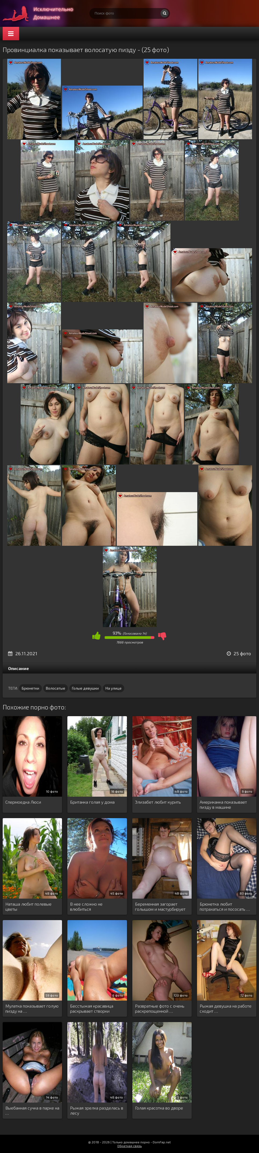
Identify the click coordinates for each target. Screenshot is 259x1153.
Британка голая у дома (92, 801)
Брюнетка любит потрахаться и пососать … (225, 906)
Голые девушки (85, 688)
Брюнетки (30, 688)
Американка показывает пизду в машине (223, 804)
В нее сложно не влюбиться (86, 906)
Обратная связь (129, 1146)
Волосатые (55, 688)
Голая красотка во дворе (159, 1107)
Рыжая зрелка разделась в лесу (96, 1110)
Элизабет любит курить (158, 801)
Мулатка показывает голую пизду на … (32, 1008)
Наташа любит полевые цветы (28, 906)
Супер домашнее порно (43, 13)
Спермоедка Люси (23, 801)
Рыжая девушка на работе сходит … (225, 1008)
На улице (113, 688)
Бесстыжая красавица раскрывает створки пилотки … (91, 1008)
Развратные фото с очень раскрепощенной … (159, 1008)
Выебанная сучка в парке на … (32, 1110)
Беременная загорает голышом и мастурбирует (160, 906)
